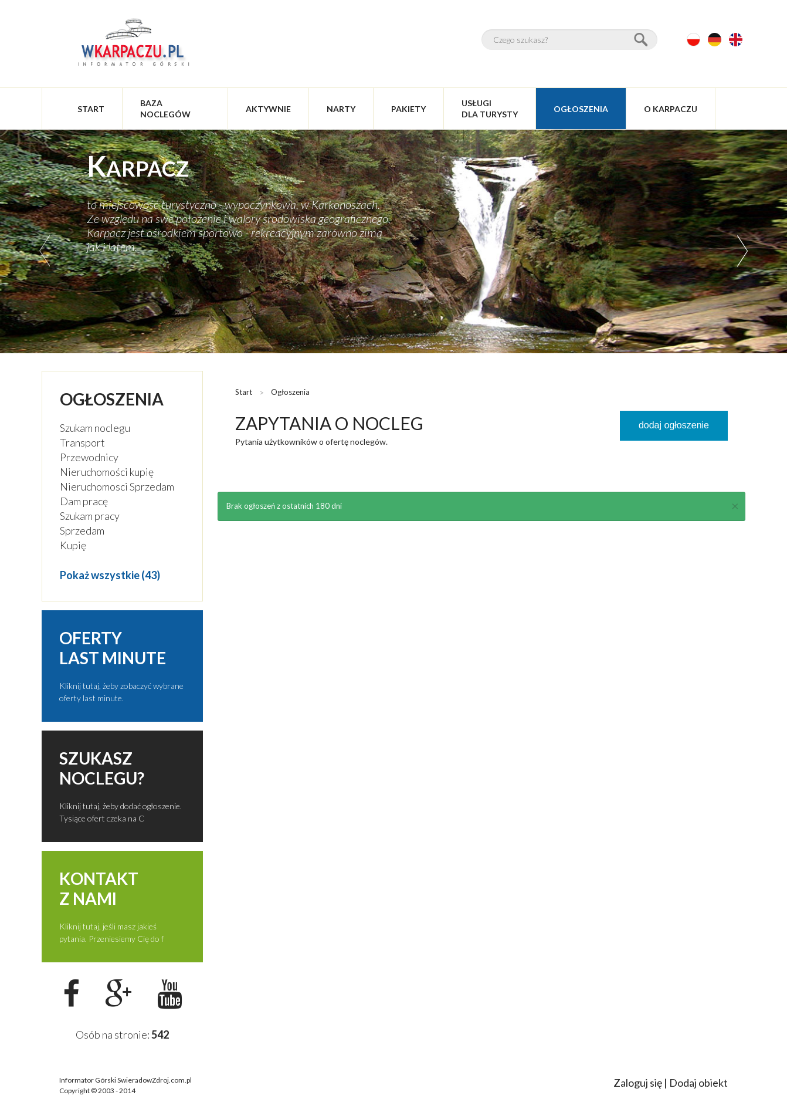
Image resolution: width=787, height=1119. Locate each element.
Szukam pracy (90, 515)
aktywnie (268, 109)
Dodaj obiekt (698, 1082)
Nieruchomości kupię (107, 471)
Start (243, 392)
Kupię (73, 545)
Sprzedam (82, 530)
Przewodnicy (89, 457)
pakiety (408, 109)
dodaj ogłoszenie (674, 425)
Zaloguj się (637, 1082)
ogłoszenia (581, 109)
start (90, 109)
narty (341, 109)
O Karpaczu (670, 109)
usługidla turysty (490, 108)
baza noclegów (165, 108)
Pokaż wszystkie (100, 575)
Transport (82, 442)
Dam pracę (84, 501)
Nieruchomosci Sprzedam (117, 486)
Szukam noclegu (95, 427)
